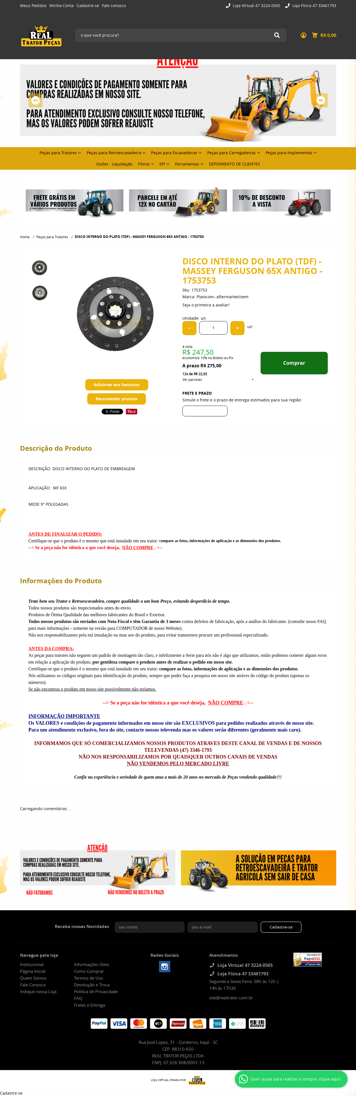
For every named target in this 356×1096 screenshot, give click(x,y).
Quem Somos (33, 978)
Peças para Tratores (58, 152)
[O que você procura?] (277, 35)
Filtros (144, 164)
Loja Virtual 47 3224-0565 (256, 5)
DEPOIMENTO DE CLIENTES (234, 164)
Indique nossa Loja (38, 991)
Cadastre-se (88, 5)
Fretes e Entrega (89, 1005)
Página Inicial (32, 971)
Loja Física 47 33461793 (313, 5)
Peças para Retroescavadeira (114, 152)
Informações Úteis (91, 964)
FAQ (78, 998)
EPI (162, 164)
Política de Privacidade (96, 991)
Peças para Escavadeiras (174, 152)
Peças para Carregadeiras (231, 152)
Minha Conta (61, 5)
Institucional (32, 964)
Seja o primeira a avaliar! (206, 305)
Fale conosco (114, 5)
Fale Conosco (33, 984)
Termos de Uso (88, 978)
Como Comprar (89, 971)
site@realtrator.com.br (231, 997)
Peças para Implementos (289, 152)
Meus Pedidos (33, 5)
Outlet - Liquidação (114, 164)
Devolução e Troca (92, 984)
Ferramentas (187, 164)
